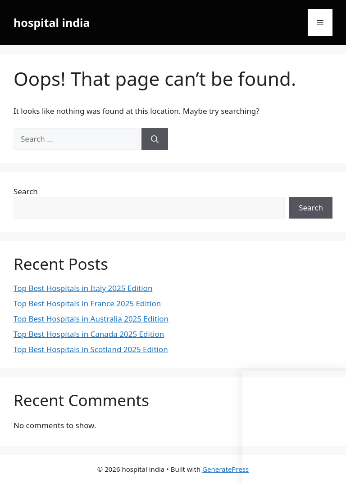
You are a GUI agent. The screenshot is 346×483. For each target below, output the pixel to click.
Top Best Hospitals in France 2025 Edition (87, 303)
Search (26, 191)
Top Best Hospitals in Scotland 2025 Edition (91, 349)
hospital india (52, 22)
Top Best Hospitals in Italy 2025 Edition (83, 288)
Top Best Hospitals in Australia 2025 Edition (91, 318)
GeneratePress (225, 469)
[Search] (154, 139)
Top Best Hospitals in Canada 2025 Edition (89, 334)
